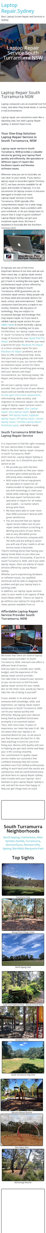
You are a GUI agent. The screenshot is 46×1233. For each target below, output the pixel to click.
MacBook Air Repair (11, 351)
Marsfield (17, 848)
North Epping (11, 837)
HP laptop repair (25, 418)
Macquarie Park (34, 848)
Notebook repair (10, 425)
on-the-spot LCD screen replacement (20, 395)
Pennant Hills (32, 844)
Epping (7, 848)
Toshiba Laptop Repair (29, 421)
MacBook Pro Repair (32, 344)
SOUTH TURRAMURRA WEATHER (23, 809)
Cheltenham (28, 837)
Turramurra (33, 841)
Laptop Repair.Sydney (17, 7)
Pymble (19, 841)
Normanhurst (14, 844)
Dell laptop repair (18, 415)
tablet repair (7, 324)
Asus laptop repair (19, 411)
